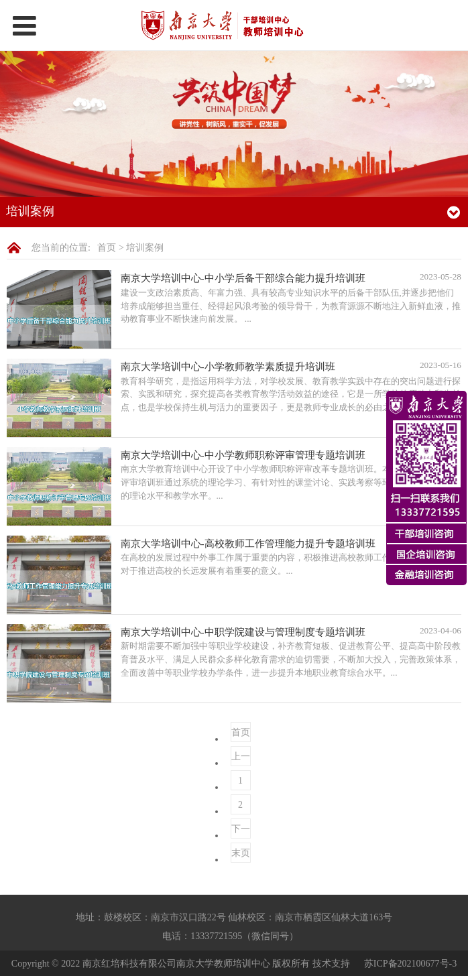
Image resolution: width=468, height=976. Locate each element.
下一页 (240, 831)
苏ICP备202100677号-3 (410, 963)
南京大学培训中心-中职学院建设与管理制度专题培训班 (243, 631)
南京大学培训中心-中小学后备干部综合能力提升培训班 (243, 278)
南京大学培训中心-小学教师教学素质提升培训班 (228, 366)
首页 (106, 248)
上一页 (240, 758)
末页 (240, 853)
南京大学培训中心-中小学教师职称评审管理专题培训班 (243, 455)
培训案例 (145, 248)
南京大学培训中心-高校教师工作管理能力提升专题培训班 (248, 543)
